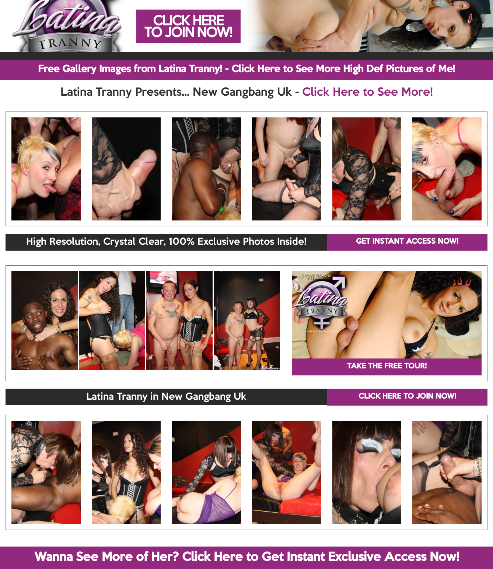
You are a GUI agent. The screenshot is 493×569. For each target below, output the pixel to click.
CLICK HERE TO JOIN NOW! (407, 396)
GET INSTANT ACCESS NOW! (407, 241)
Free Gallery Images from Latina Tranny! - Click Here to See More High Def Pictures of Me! (246, 69)
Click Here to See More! (367, 93)
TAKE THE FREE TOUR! (387, 366)
